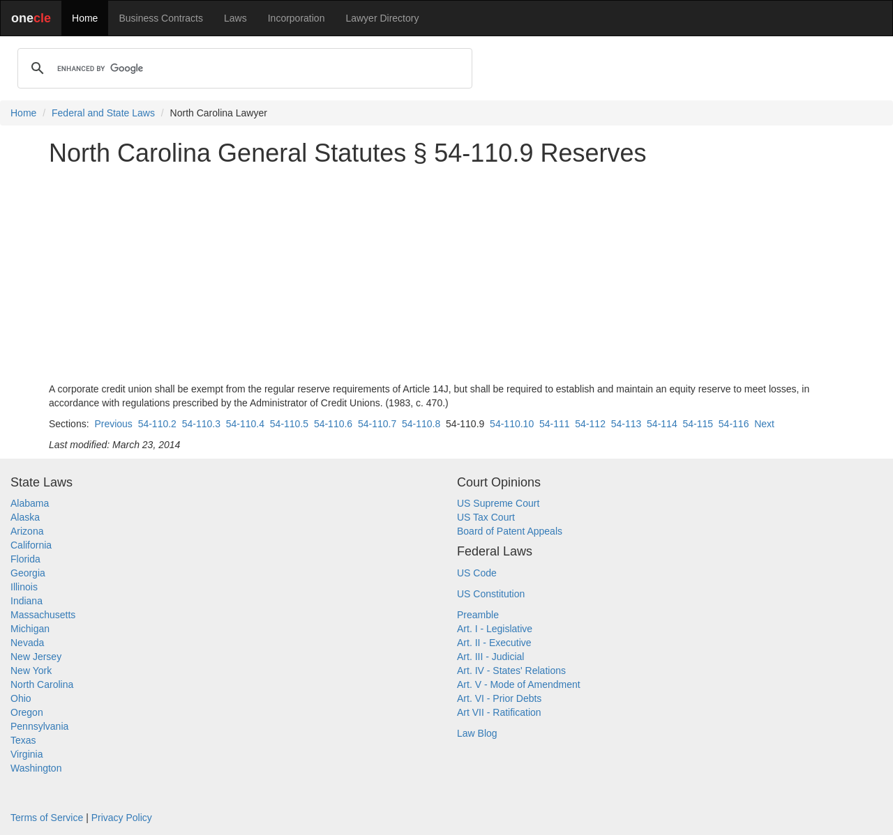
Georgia (27, 573)
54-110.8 (421, 423)
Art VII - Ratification (499, 712)
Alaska (25, 517)
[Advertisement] (446, 274)
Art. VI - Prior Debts (499, 698)
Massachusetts (42, 614)
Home (85, 18)
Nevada (27, 642)
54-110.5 (289, 423)
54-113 (626, 423)
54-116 (734, 423)
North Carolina (41, 684)
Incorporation (296, 18)
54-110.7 (377, 423)
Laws (235, 18)
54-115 (697, 423)
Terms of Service (46, 817)
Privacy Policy (121, 817)
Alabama (29, 503)
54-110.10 (512, 423)
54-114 (662, 423)
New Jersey (35, 656)
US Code (477, 573)
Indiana (26, 600)
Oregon (26, 712)
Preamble (478, 614)
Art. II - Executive (494, 642)
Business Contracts (161, 18)
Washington (35, 768)
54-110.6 (333, 423)
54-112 (590, 423)
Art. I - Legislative (494, 628)
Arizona (26, 531)
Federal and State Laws (103, 112)
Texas (23, 740)
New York (31, 670)
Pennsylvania (39, 726)
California (31, 545)
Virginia (26, 754)
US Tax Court (486, 517)
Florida (25, 559)
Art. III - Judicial (490, 656)
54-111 (554, 423)
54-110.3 (201, 423)
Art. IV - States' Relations (511, 670)
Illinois (24, 586)
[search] (242, 68)
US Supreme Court (498, 503)
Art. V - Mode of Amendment (518, 684)
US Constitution (491, 593)
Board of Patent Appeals (509, 531)
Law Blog (477, 733)
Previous (113, 423)
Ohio (20, 698)
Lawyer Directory (382, 18)
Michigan (30, 628)
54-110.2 (157, 423)
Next (764, 423)
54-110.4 (245, 423)
